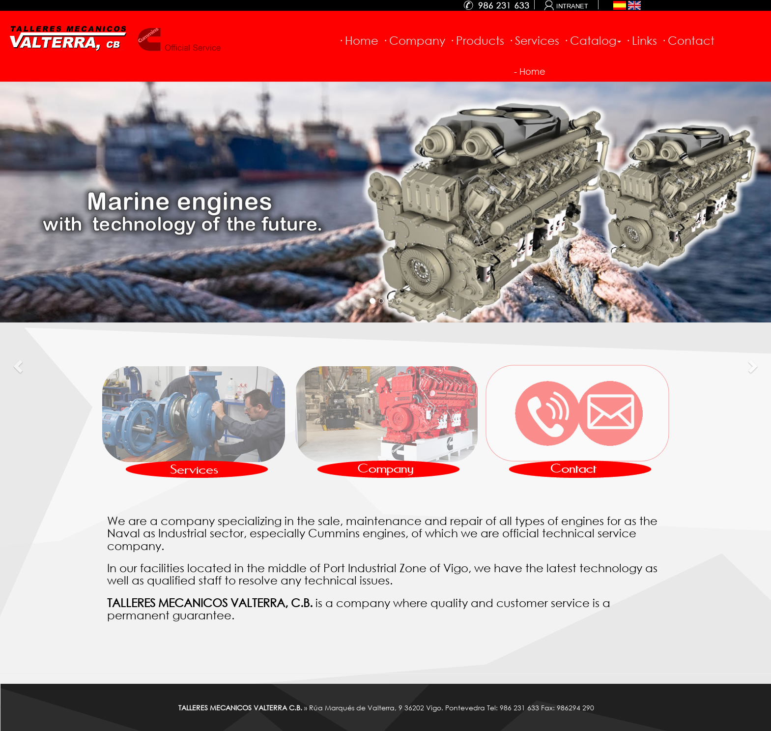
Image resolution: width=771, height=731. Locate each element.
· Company (413, 40)
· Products (476, 40)
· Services (533, 40)
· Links (641, 40)
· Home (358, 40)
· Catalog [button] (592, 40)
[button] (19, 365)
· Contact (687, 40)
